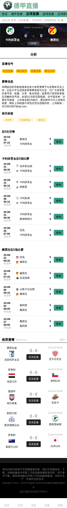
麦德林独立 (26, 218)
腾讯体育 (50, 71)
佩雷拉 (41, 120)
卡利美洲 (25, 198)
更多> (62, 339)
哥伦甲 (8, 120)
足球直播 (32, 14)
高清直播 (8, 71)
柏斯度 (23, 186)
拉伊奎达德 (26, 166)
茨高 (22, 230)
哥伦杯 (7, 311)
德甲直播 (17, 13)
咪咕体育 (22, 71)
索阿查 (23, 305)
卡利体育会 (25, 120)
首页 (5, 13)
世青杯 (12, 369)
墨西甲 (12, 391)
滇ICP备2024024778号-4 (34, 491)
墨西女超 (12, 347)
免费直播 (36, 71)
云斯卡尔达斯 (27, 289)
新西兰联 (12, 413)
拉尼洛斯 (25, 277)
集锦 (58, 141)
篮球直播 (48, 13)
